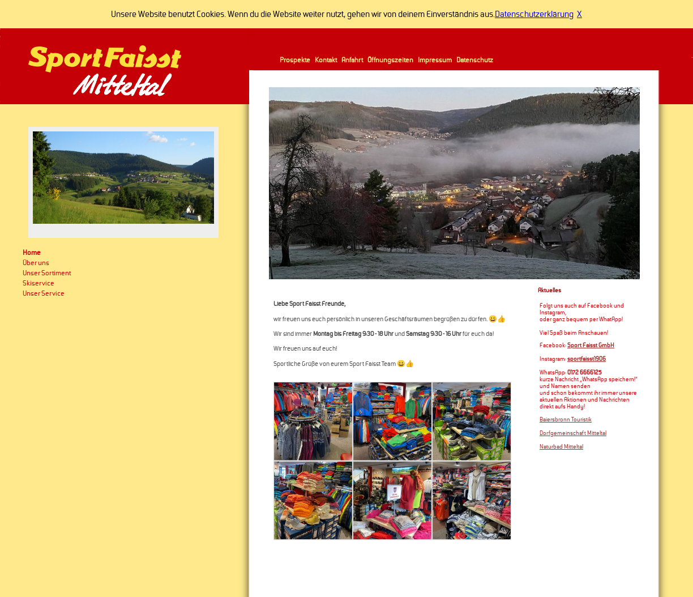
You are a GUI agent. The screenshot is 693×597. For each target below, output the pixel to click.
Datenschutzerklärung (534, 14)
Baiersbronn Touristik (566, 419)
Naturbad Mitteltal (561, 447)
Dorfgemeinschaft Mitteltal (573, 433)
